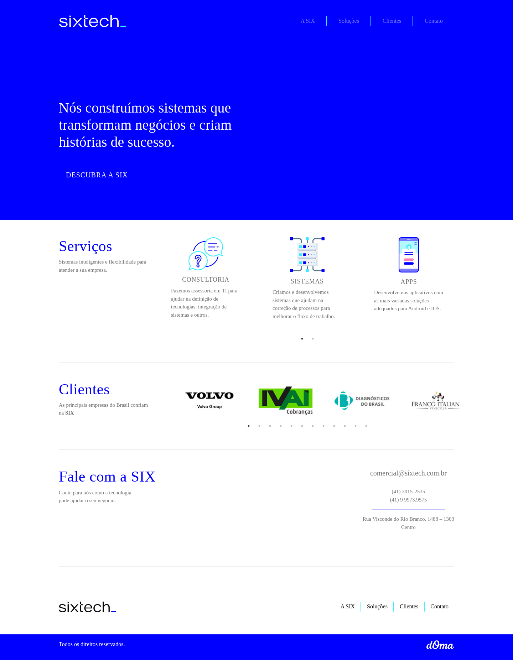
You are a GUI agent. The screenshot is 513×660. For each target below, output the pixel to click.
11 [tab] (355, 426)
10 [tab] (344, 426)
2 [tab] (312, 338)
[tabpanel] (205, 280)
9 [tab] (334, 426)
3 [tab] (270, 426)
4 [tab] (280, 426)
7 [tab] (312, 426)
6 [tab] (302, 426)
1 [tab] (302, 338)
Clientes (392, 21)
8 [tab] (323, 426)
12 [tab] (366, 426)
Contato (434, 21)
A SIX (313, 20)
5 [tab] (291, 426)
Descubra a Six (97, 175)
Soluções (348, 21)
